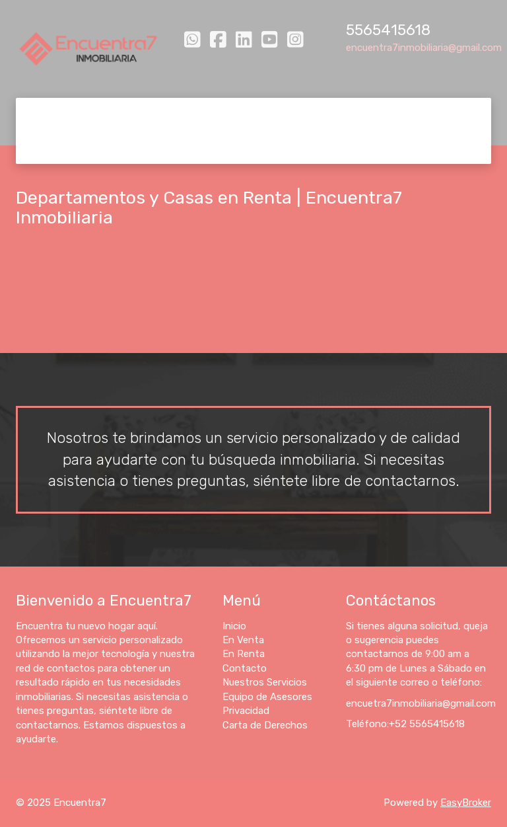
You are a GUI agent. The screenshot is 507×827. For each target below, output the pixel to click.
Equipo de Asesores (422, 114)
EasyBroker (465, 802)
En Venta (100, 114)
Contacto (226, 114)
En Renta (162, 114)
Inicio (47, 114)
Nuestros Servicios (312, 114)
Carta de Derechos (149, 147)
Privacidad (60, 147)
